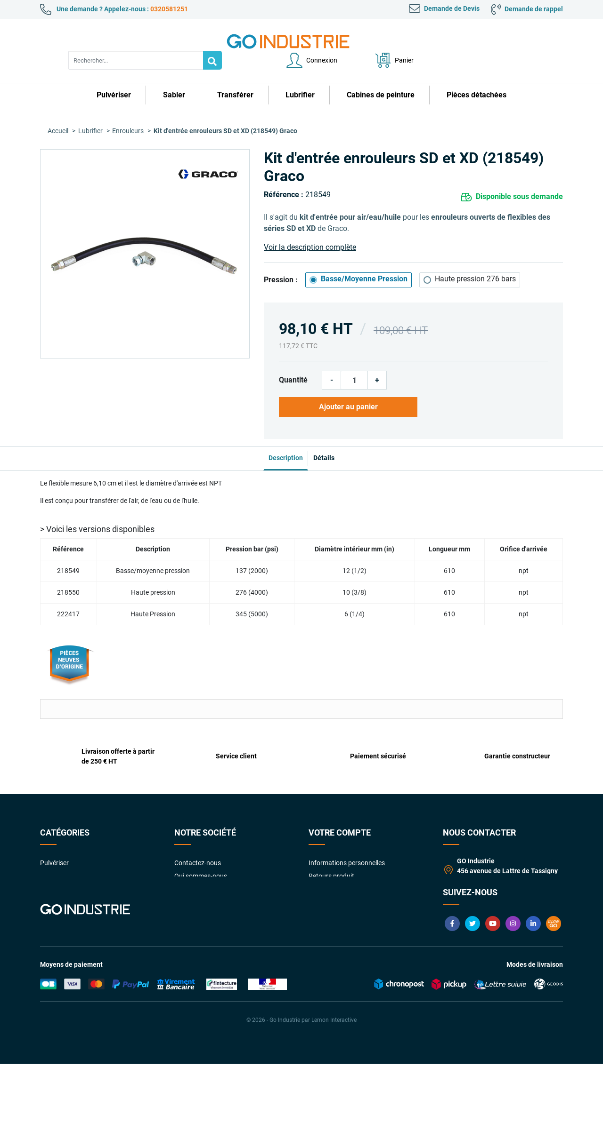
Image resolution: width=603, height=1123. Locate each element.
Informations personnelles (347, 837)
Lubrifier (52, 876)
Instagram (513, 982)
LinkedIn (533, 982)
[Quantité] (354, 361)
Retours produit (331, 850)
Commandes (327, 863)
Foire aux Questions (203, 903)
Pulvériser (54, 837)
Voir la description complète (310, 228)
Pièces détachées (65, 903)
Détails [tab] (331, 432)
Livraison (187, 916)
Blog (553, 982)
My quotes (324, 916)
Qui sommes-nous (200, 850)
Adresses (322, 889)
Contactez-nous (197, 837)
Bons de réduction (335, 903)
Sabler (49, 850)
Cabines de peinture (69, 889)
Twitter (472, 982)
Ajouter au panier (344, 387)
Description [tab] (278, 432)
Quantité (293, 361)
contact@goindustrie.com (500, 909)
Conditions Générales (205, 863)
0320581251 (169, 9)
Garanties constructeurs (209, 889)
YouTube (492, 982)
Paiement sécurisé (201, 876)
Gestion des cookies (338, 929)
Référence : (283, 175)
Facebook (452, 982)
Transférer (55, 863)
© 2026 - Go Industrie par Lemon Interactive (301, 1079)
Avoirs (318, 876)
